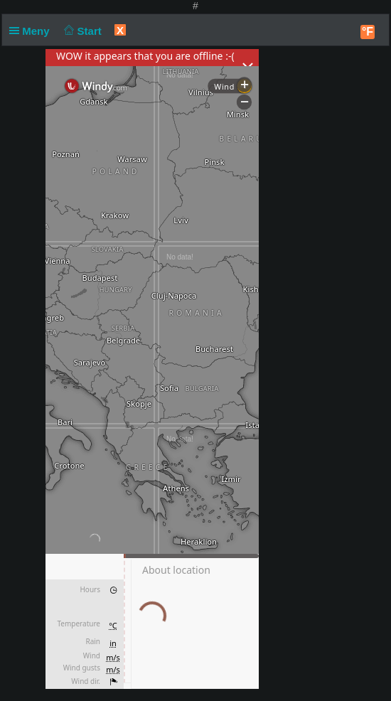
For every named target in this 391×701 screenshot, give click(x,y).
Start (81, 31)
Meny (32, 31)
